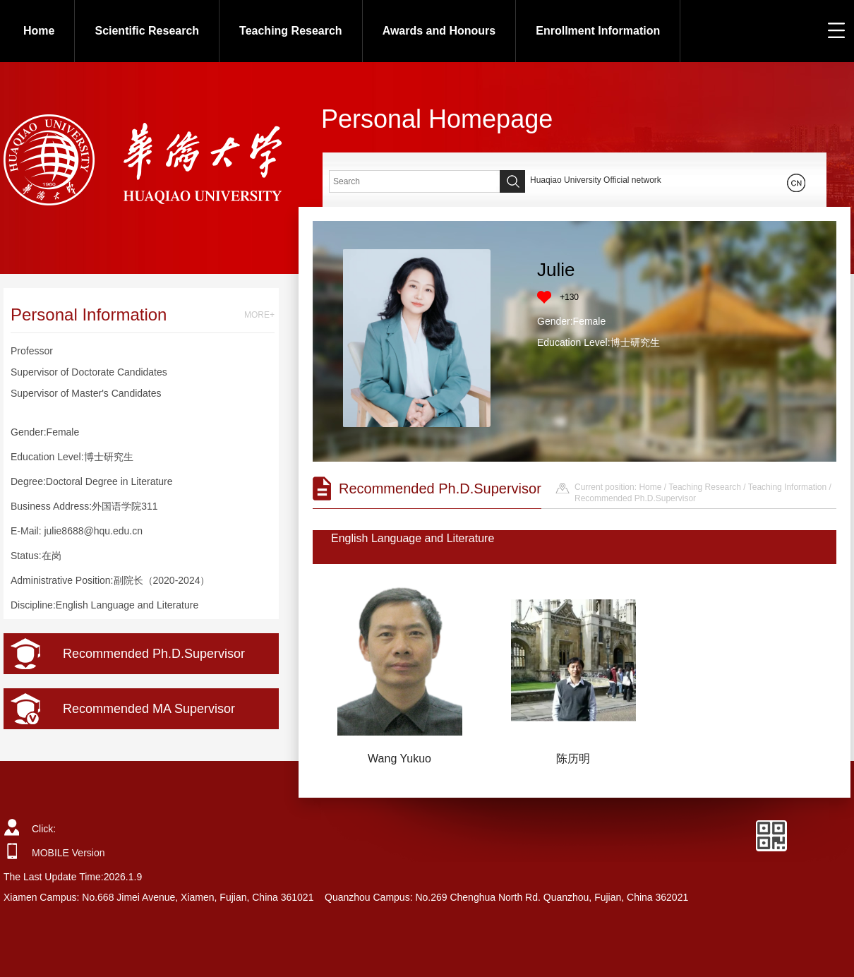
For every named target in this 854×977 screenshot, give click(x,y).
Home (38, 31)
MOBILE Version (68, 852)
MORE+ (259, 315)
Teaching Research (290, 31)
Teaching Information (787, 487)
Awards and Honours (439, 31)
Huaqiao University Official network (595, 180)
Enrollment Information (598, 31)
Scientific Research (147, 31)
